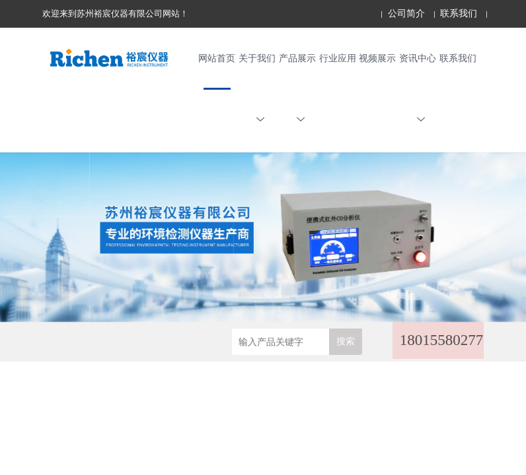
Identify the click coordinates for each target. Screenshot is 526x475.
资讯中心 (417, 92)
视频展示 (377, 60)
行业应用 (337, 60)
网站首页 (216, 60)
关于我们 (257, 92)
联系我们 (458, 13)
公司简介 (406, 13)
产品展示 (297, 92)
